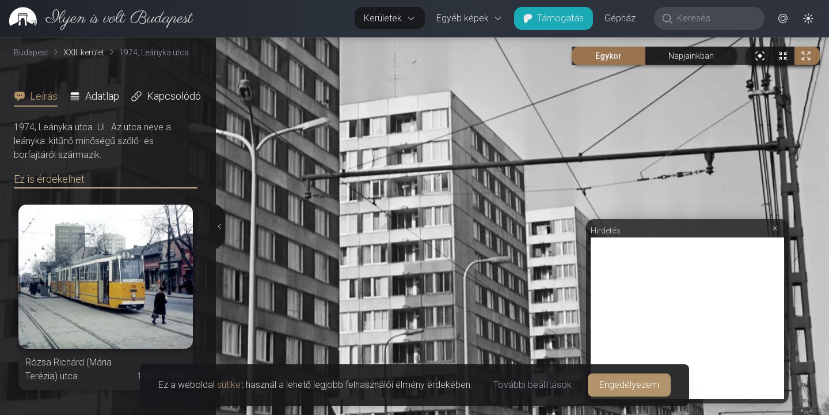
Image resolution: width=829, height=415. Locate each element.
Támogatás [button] (553, 18)
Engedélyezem (629, 384)
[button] (782, 18)
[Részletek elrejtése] (218, 226)
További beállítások (532, 384)
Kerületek (390, 18)
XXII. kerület (83, 52)
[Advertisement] (687, 318)
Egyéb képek (469, 18)
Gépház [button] (620, 18)
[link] (96, 18)
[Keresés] (715, 18)
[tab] (39, 96)
